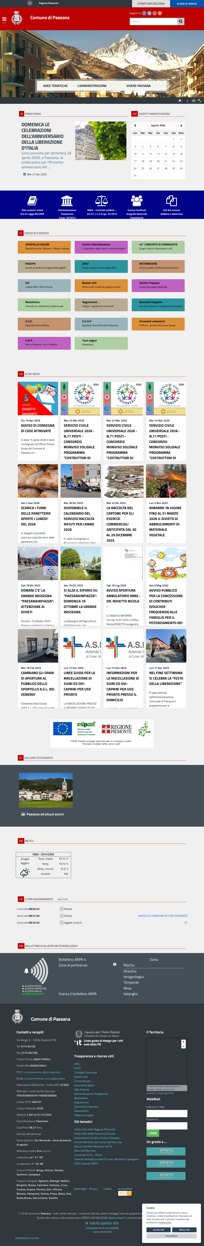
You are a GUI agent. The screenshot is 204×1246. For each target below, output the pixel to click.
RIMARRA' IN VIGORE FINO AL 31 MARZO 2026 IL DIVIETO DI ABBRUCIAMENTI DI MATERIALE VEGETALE (165, 521)
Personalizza (171, 1236)
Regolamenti (81, 1102)
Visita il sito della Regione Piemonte (94, 1129)
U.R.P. (77, 1068)
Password (152, 1119)
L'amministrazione (92, 85)
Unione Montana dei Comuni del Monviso (98, 1142)
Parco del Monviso (85, 1151)
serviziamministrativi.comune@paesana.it (44, 1078)
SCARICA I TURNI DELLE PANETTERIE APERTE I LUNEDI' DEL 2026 (36, 516)
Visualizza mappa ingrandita (160, 1093)
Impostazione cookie (27, 1238)
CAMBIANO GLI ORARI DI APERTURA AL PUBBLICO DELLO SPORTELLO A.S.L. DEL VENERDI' (38, 683)
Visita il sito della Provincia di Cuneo (94, 1134)
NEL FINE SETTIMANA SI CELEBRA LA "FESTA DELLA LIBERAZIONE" (166, 678)
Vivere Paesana (138, 85)
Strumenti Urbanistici (86, 1107)
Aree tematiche (55, 85)
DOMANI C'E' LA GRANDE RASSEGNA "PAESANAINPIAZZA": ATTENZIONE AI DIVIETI (37, 601)
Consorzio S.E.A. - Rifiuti (88, 1155)
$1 (186, 923)
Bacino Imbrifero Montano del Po (93, 1146)
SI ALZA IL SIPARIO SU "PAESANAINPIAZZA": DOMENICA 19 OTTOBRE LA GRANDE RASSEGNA (80, 601)
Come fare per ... (83, 1081)
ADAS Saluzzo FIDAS (86, 1163)
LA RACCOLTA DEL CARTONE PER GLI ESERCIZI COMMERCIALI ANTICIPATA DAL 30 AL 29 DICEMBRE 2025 (121, 524)
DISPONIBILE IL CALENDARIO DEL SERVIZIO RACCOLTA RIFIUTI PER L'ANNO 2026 (79, 518)
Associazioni (81, 1111)
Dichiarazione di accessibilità (102, 1228)
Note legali (80, 1189)
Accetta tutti (158, 1230)
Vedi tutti (63, 899)
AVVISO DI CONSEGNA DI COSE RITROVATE (38, 428)
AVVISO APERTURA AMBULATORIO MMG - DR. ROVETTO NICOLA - (123, 598)
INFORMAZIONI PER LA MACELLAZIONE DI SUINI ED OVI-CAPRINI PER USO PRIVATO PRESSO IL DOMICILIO (122, 686)
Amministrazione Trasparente (91, 1094)
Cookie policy (164, 1222)
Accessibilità (125, 1189)
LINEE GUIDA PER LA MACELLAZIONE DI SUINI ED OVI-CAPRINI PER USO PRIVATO (79, 683)
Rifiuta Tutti (184, 1230)
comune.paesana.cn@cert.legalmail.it (42, 1072)
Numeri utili (81, 1077)
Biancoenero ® (117, 1218)
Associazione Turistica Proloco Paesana (96, 1138)
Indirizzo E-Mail (155, 1107)
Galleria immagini (84, 1115)
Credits (108, 1189)
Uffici (77, 1064)
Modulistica (81, 1098)
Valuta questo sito (104, 1223)
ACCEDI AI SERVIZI (187, 3)
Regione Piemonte (48, 3)
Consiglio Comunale (85, 1072)
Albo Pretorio (81, 1089)
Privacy (93, 1189)
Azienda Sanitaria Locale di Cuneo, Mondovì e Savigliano (106, 1159)
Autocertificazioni (84, 1085)
